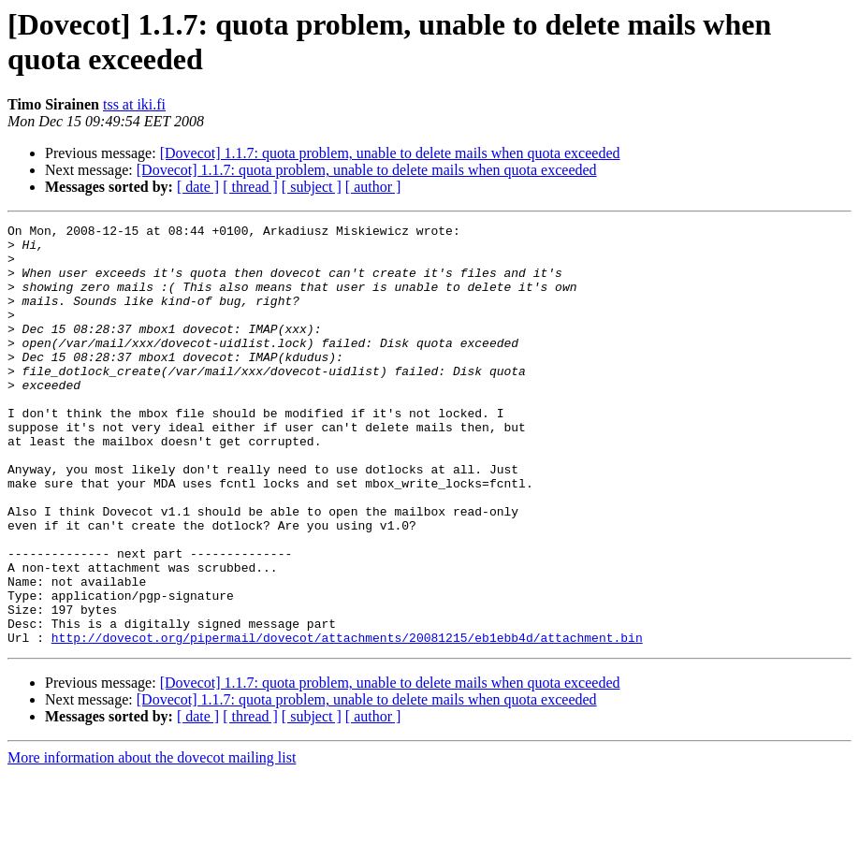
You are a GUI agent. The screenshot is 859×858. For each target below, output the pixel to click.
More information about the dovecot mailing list (151, 842)
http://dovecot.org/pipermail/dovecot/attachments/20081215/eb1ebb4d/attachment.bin (347, 721)
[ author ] (373, 187)
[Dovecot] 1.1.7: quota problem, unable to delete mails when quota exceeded (390, 153)
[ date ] (198, 187)
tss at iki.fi (134, 104)
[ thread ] (250, 187)
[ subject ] (312, 187)
